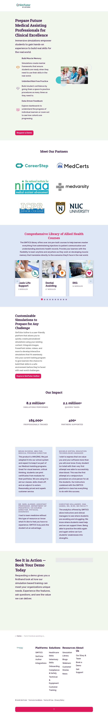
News (65, 674)
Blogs (65, 659)
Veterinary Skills (53, 661)
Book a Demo (79, 664)
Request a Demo (24, 133)
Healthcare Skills (54, 654)
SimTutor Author (39, 658)
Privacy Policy (59, 700)
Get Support (79, 670)
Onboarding (54, 666)
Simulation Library (67, 654)
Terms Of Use (48, 700)
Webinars (67, 663)
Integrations (40, 663)
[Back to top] (54, 709)
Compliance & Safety (54, 671)
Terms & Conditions (35, 700)
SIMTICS (39, 652)
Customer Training (53, 688)
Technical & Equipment (54, 680)
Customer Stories (67, 668)
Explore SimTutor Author (28, 376)
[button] (74, 75)
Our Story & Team (81, 657)
